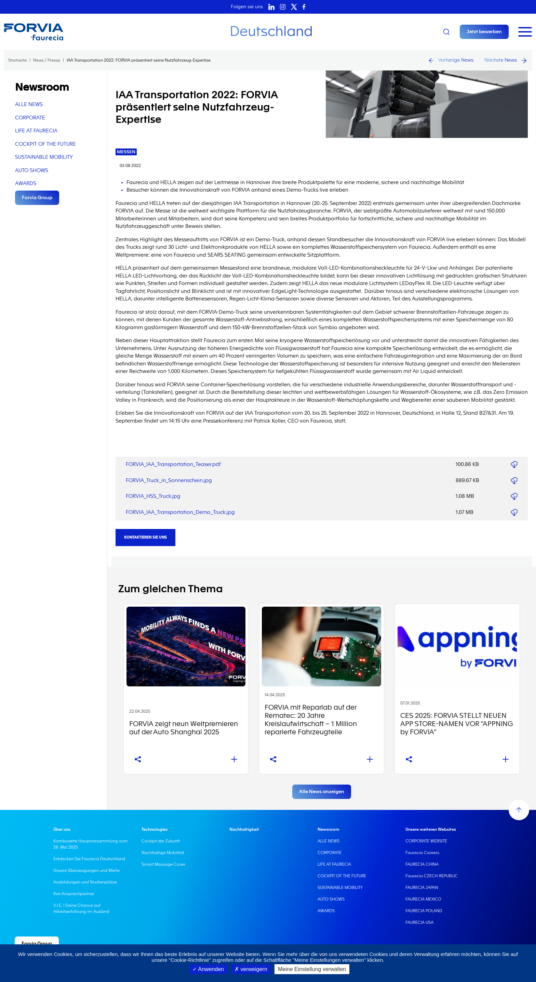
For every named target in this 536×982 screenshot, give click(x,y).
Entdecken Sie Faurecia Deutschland (89, 859)
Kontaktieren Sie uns (145, 537)
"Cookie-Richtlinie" (190, 960)
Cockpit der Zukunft (161, 841)
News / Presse (46, 60)
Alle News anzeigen (321, 791)
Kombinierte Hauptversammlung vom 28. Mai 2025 (90, 844)
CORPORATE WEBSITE (426, 841)
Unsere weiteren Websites (430, 829)
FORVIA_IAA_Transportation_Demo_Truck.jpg (180, 512)
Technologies (155, 829)
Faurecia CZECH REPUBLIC (431, 876)
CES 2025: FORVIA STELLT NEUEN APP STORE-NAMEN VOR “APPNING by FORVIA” (456, 724)
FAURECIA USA (419, 922)
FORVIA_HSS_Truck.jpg (153, 496)
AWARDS (25, 183)
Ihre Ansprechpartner (73, 894)
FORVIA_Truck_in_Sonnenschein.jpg (169, 480)
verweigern (250, 969)
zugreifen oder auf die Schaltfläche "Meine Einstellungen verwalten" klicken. (298, 960)
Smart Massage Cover (163, 864)
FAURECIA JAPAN (421, 888)
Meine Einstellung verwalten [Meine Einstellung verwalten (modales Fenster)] (312, 969)
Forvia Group (37, 197)
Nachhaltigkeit (244, 829)
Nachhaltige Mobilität (163, 853)
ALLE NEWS (29, 104)
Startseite (17, 60)
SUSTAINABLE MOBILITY (44, 157)
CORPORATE (30, 117)
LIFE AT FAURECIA (36, 130)
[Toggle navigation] (525, 32)
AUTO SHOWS (31, 170)
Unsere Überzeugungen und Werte (86, 870)
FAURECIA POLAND (423, 911)
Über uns (61, 829)
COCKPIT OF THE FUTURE (45, 144)
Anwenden (208, 969)
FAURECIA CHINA (422, 864)
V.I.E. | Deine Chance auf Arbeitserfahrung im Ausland (81, 908)
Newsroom (328, 829)
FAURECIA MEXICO (423, 899)
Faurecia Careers (422, 853)
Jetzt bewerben (484, 31)
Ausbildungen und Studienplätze (85, 882)
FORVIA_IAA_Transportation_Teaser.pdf (173, 464)
